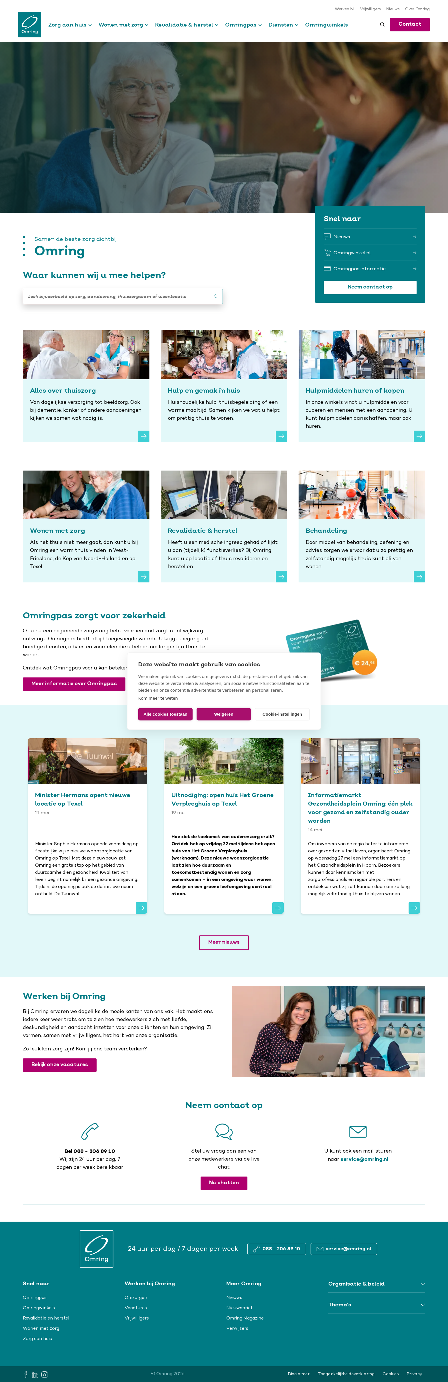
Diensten (281, 24)
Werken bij (345, 9)
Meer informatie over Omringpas (74, 683)
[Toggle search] (382, 24)
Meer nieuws (224, 942)
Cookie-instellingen (282, 714)
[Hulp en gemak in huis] (224, 386)
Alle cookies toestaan (165, 714)
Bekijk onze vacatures (59, 1064)
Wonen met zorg (121, 24)
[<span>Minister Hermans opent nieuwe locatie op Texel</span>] (87, 826)
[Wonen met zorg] (86, 526)
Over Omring (417, 9)
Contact (410, 24)
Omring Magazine (245, 1318)
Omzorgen (136, 1298)
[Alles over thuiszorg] (86, 386)
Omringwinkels (326, 24)
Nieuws (393, 9)
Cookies (391, 1374)
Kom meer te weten (158, 698)
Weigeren (223, 714)
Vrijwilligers (370, 9)
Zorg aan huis (67, 24)
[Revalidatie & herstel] (224, 526)
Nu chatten (224, 1183)
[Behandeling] (362, 526)
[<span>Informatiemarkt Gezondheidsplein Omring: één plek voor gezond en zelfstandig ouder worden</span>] (360, 826)
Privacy (414, 1374)
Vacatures (136, 1308)
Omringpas (241, 24)
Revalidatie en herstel (46, 1318)
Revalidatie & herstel (184, 24)
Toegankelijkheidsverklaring (346, 1374)
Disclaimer (299, 1374)
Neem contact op (370, 287)
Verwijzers (237, 1328)
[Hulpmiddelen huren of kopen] (362, 386)
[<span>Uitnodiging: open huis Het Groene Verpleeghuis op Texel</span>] (223, 826)
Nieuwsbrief (239, 1308)
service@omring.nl (364, 1159)
